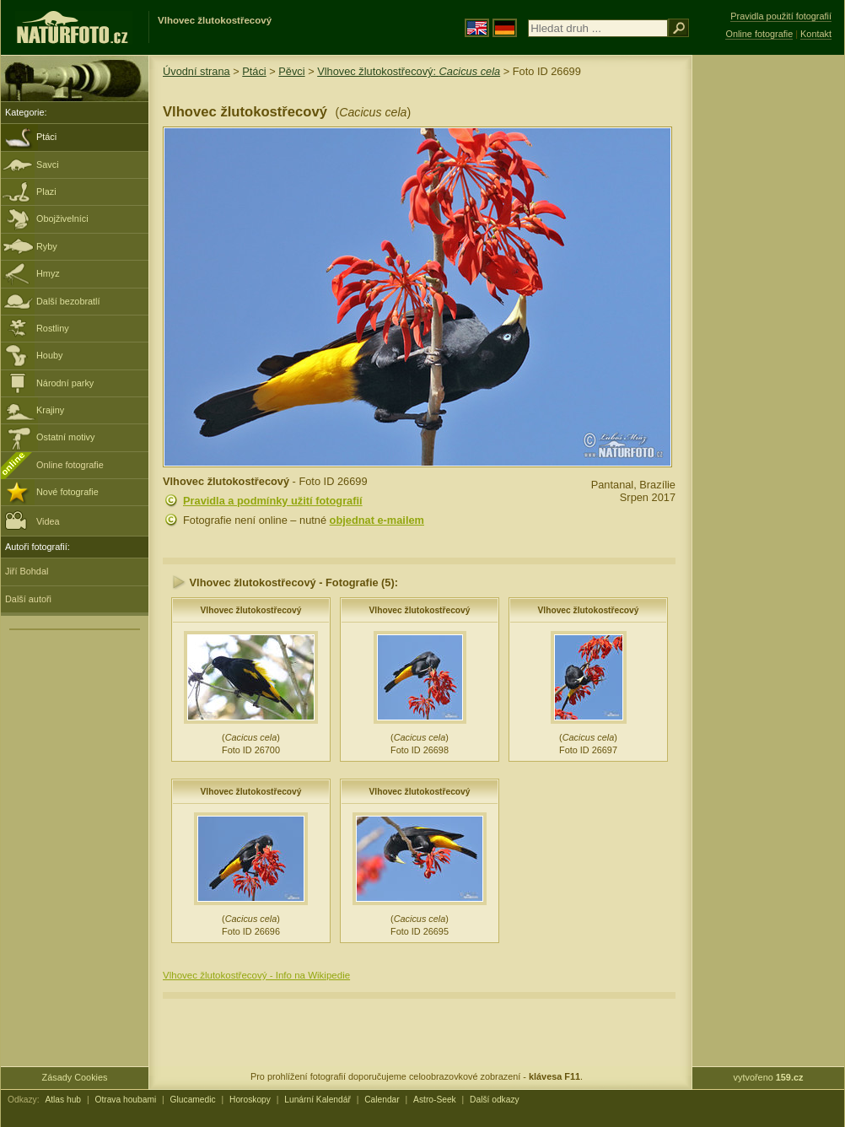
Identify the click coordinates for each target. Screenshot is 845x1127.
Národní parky (65, 383)
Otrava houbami (125, 1099)
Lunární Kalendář (317, 1099)
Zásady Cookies (75, 1077)
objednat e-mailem (377, 520)
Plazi (46, 191)
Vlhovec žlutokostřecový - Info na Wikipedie (256, 975)
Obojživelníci (62, 218)
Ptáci (46, 137)
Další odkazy (494, 1099)
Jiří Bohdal (26, 571)
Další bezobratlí (68, 301)
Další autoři (28, 599)
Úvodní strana (196, 71)
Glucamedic (193, 1099)
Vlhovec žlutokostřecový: (408, 71)
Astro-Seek (434, 1099)
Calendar (382, 1099)
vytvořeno (769, 1077)
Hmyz (48, 273)
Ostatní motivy (65, 437)
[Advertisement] (768, 325)
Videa (32, 520)
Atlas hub (63, 1099)
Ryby (46, 246)
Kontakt (816, 34)
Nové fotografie (67, 492)
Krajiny (50, 410)
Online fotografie (70, 465)
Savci (47, 164)
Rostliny (52, 328)
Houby (49, 355)
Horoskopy (250, 1099)
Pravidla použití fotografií (781, 16)
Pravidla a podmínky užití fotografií (273, 500)
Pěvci (291, 71)
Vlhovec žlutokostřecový (250, 610)
